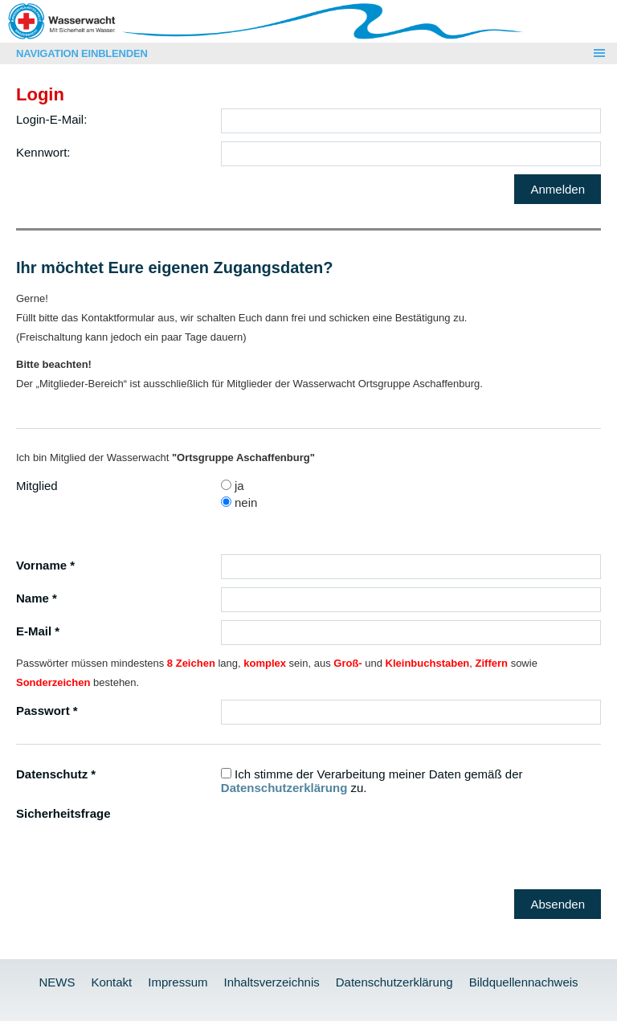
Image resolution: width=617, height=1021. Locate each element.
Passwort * (47, 710)
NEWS (57, 982)
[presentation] (343, 834)
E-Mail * (37, 631)
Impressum (177, 982)
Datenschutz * (56, 774)
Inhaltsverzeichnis (271, 982)
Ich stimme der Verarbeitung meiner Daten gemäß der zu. (372, 780)
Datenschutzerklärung (284, 787)
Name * (36, 598)
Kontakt (111, 982)
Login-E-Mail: (51, 119)
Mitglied (37, 485)
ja (232, 485)
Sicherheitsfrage (63, 813)
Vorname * (45, 565)
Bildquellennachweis (523, 982)
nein (239, 502)
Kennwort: (43, 152)
